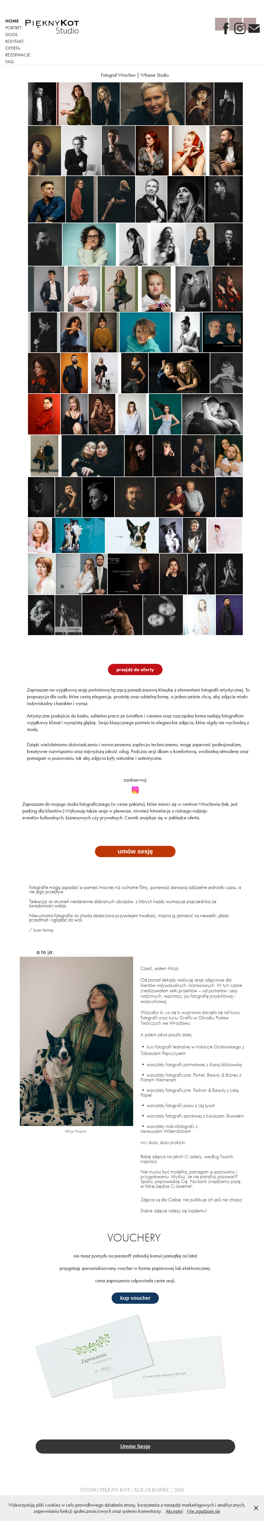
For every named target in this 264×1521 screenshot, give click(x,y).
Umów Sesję (135, 1446)
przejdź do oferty (135, 669)
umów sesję (135, 851)
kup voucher (135, 1298)
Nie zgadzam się (203, 1511)
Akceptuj (174, 1511)
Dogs (11, 34)
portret (13, 27)
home (12, 21)
